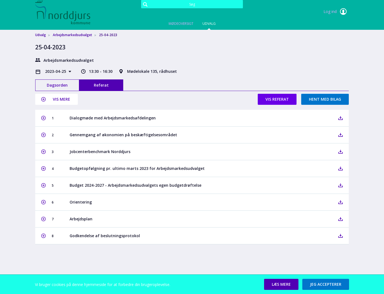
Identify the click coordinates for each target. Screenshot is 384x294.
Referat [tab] (101, 85)
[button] (56, 99)
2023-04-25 (56, 71)
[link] (62, 12)
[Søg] (192, 4)
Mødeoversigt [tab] (181, 23)
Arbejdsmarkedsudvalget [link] (72, 35)
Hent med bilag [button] (325, 99)
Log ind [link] (336, 11)
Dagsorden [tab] (57, 85)
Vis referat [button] (277, 99)
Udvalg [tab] (209, 23)
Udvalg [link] (40, 35)
